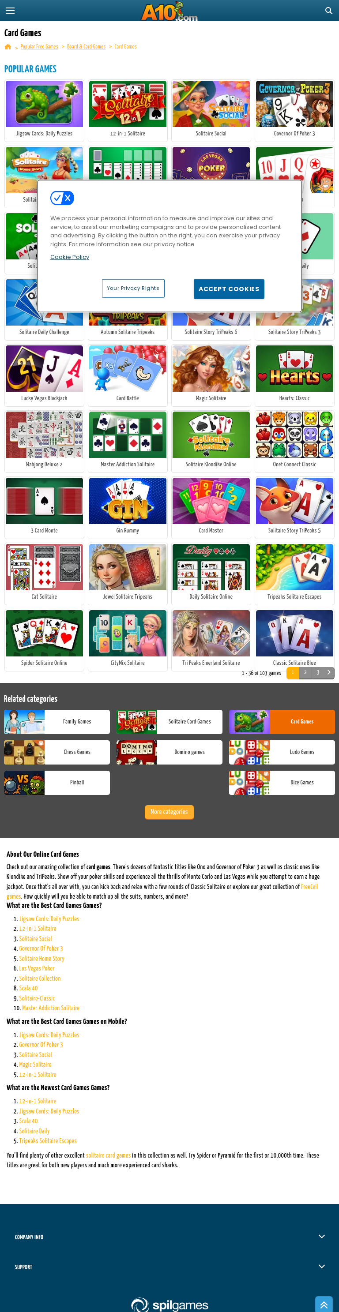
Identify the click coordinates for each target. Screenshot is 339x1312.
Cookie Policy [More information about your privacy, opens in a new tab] (69, 257)
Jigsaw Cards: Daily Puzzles (49, 919)
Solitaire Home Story (41, 959)
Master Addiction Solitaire (51, 1008)
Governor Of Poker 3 (41, 949)
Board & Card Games (86, 47)
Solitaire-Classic (37, 999)
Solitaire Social (35, 939)
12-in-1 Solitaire (37, 929)
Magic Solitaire (35, 1065)
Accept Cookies (229, 288)
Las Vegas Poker (37, 969)
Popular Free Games (39, 47)
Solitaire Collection (40, 979)
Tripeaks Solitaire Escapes (48, 1141)
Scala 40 (28, 989)
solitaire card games (108, 1156)
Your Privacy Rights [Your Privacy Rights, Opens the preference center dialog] (133, 287)
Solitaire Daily (34, 1131)
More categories (169, 812)
